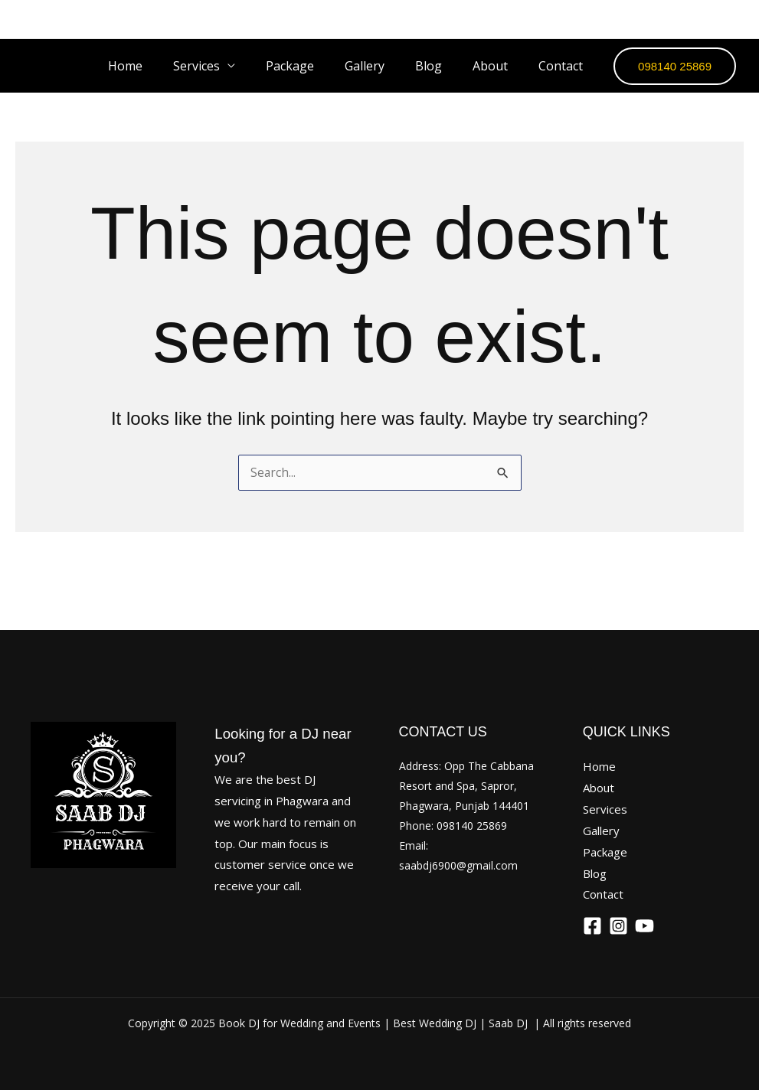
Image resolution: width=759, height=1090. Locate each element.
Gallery (386, 65)
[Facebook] (649, 19)
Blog (443, 65)
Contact (563, 65)
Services (230, 65)
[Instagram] (690, 19)
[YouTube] (732, 19)
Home (165, 65)
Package (317, 65)
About (499, 65)
